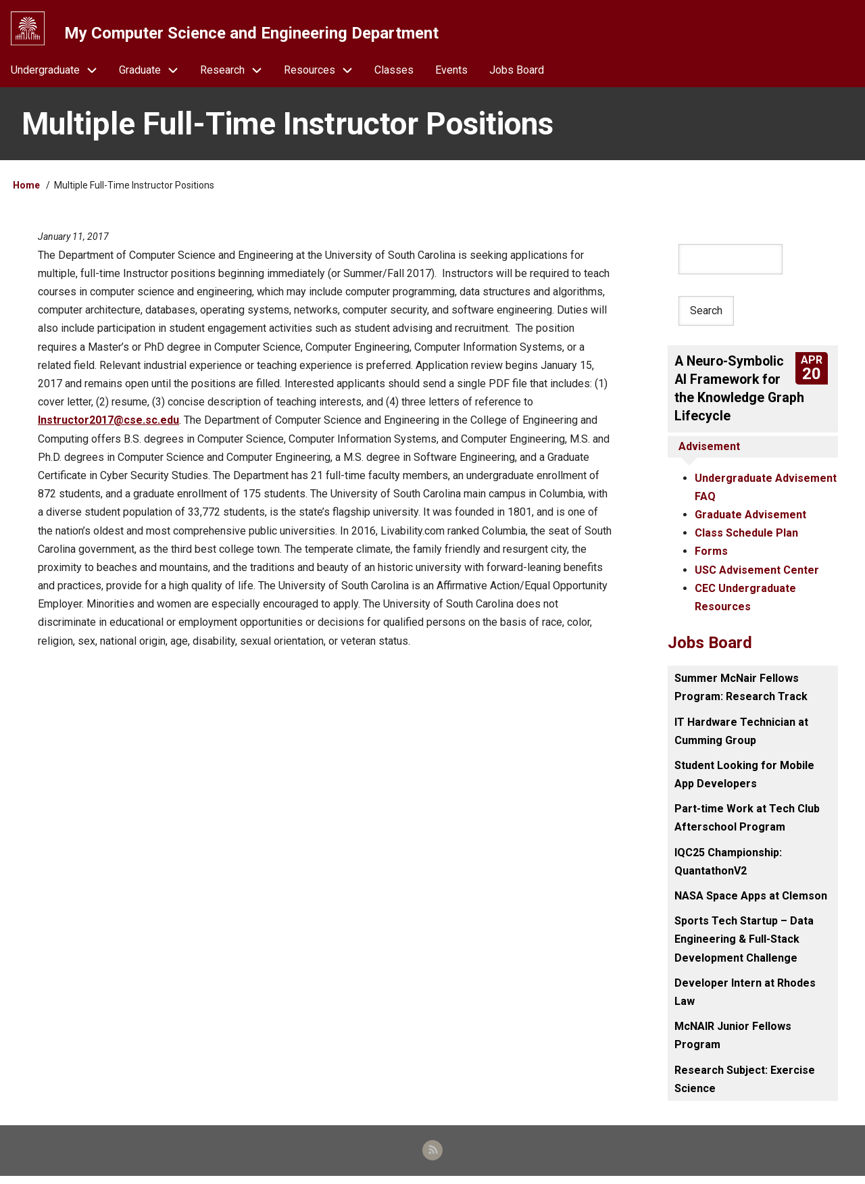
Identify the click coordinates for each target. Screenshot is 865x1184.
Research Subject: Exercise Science (744, 1085)
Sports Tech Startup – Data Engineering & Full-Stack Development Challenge (744, 945)
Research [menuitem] (236, 75)
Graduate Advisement (750, 520)
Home (26, 191)
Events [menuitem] (451, 75)
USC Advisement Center (757, 576)
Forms (711, 557)
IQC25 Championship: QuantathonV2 (728, 867)
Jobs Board (710, 648)
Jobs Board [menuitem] (516, 75)
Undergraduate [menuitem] (59, 75)
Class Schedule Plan (746, 539)
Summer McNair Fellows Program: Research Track (741, 693)
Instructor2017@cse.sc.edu (108, 426)
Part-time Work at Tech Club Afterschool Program (747, 823)
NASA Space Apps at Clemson (750, 901)
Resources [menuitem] (324, 75)
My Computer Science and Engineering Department (253, 33)
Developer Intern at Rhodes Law (745, 998)
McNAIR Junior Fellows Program (732, 1041)
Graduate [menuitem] (154, 75)
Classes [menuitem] (394, 75)
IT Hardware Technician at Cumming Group (741, 737)
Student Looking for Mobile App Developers (744, 780)
